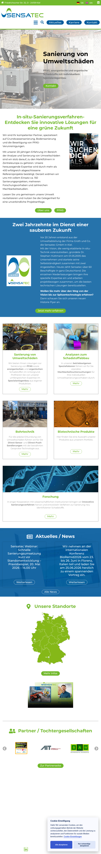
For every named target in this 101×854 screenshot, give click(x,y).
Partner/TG (58, 794)
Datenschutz (59, 806)
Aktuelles (6, 791)
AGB (54, 803)
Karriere (56, 791)
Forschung (7, 800)
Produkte (6, 797)
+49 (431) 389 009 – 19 (19, 842)
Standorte (7, 808)
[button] (3, 69)
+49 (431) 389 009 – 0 (18, 839)
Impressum (58, 808)
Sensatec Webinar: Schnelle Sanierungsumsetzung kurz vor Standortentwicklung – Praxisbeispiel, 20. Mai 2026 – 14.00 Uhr (24, 557)
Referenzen (8, 803)
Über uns (6, 806)
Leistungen (8, 794)
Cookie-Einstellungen (73, 837)
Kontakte (57, 788)
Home (5, 788)
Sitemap (57, 800)
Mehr (24, 389)
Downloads (58, 797)
